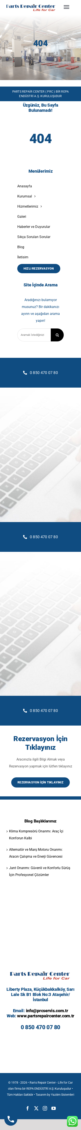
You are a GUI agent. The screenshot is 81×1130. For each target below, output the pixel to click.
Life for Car (65, 1082)
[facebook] (27, 1108)
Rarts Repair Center (43, 1082)
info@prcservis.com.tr (47, 1010)
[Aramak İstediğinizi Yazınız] (34, 334)
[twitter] (36, 1108)
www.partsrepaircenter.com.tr (45, 1015)
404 (40, 43)
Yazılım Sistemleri (62, 1094)
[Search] (57, 334)
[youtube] (53, 1108)
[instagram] (45, 1108)
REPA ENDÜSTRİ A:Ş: (40, 1088)
